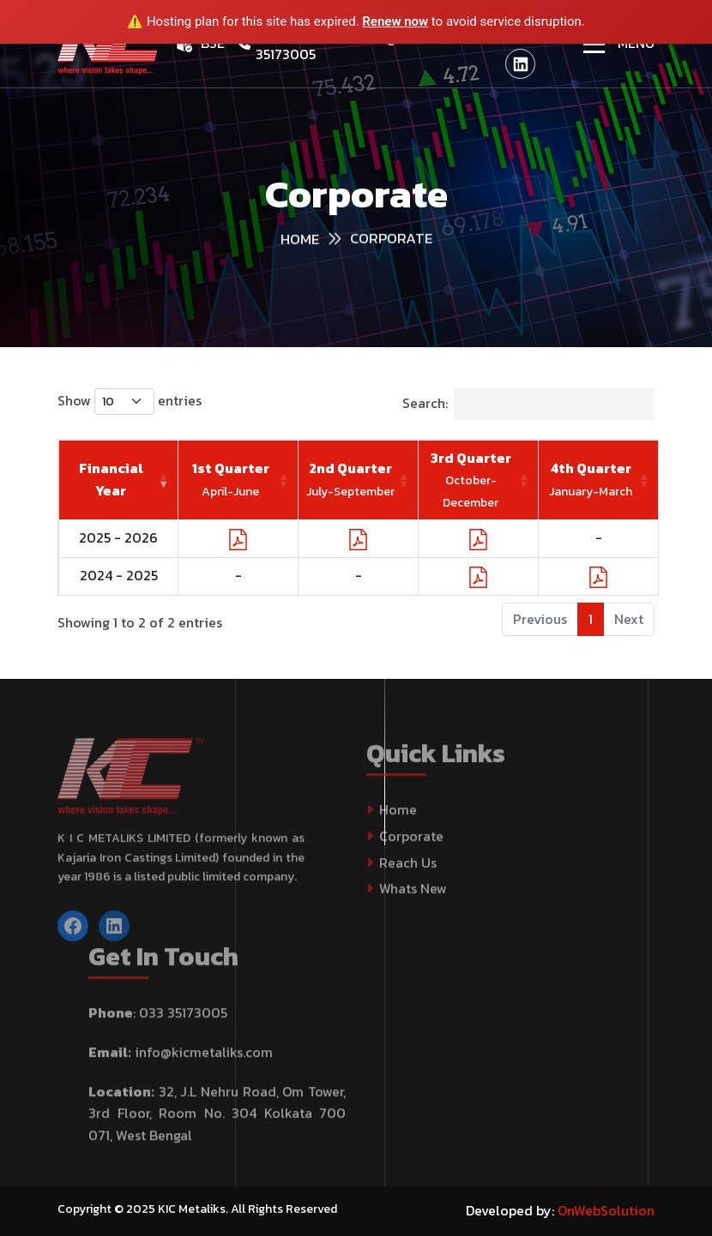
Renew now (395, 21)
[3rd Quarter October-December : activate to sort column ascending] (479, 480)
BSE (213, 43)
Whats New (413, 898)
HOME (300, 242)
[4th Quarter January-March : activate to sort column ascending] (599, 480)
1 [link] (590, 619)
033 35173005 (183, 1022)
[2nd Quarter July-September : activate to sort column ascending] (359, 480)
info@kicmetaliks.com (204, 1062)
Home (398, 819)
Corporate (411, 846)
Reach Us (408, 871)
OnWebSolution (606, 1210)
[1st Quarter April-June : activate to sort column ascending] (238, 480)
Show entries (129, 401)
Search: (528, 404)
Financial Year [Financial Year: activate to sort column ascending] (111, 479)
